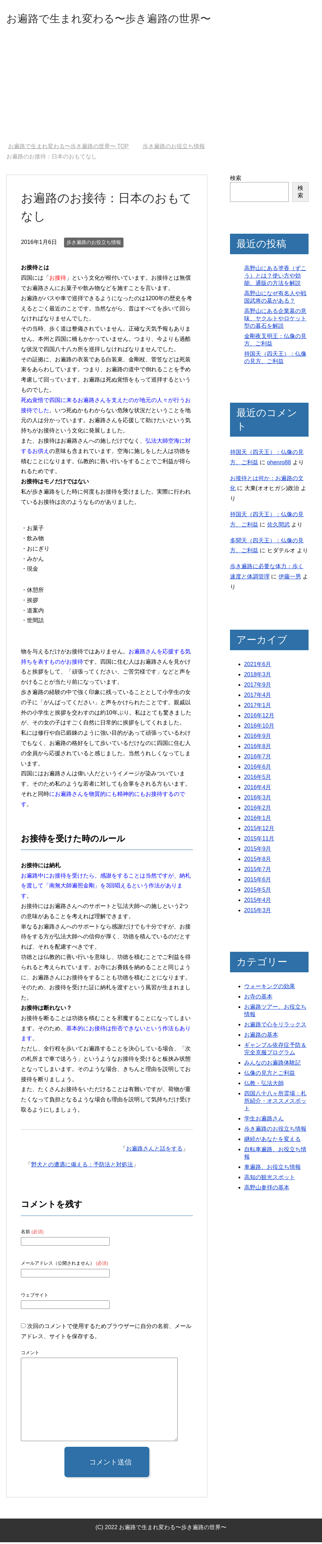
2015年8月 (257, 861)
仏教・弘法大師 (264, 1085)
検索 (235, 180)
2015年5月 (257, 891)
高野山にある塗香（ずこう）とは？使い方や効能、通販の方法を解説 (275, 277)
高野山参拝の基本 (266, 1189)
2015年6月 (257, 881)
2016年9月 (257, 738)
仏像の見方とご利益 (269, 1075)
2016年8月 (257, 748)
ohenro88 (279, 464)
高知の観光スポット (269, 1179)
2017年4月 (257, 697)
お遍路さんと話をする (154, 1150)
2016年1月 (257, 820)
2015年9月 (257, 850)
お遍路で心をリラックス (275, 1026)
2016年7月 (257, 758)
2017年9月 (257, 686)
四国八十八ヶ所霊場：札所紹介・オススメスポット (275, 1102)
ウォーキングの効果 (269, 988)
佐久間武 (278, 526)
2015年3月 (257, 912)
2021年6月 (257, 666)
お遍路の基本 (261, 1036)
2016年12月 (259, 717)
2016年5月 (257, 779)
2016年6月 (257, 768)
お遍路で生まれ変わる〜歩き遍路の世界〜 (128, 19)
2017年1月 (257, 707)
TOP (68, 148)
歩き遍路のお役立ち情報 (94, 244)
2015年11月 (259, 840)
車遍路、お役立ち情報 (272, 1169)
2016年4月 (257, 789)
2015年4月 (257, 902)
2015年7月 (257, 871)
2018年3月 (257, 676)
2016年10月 (259, 727)
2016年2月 (257, 809)
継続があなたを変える (272, 1141)
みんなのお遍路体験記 (272, 1064)
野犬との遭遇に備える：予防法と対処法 (82, 1166)
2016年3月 (257, 799)
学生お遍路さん (264, 1120)
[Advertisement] (161, 91)
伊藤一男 (289, 578)
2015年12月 (259, 830)
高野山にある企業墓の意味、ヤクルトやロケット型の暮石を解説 (275, 320)
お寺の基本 (258, 998)
